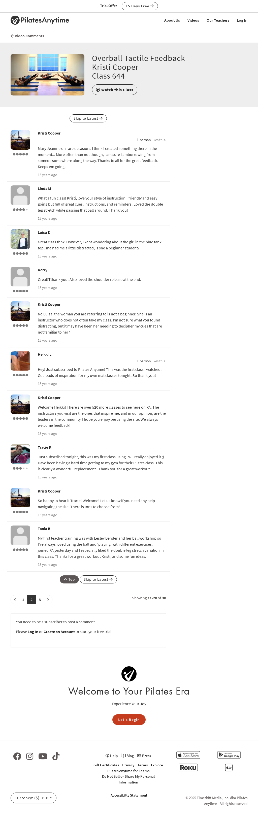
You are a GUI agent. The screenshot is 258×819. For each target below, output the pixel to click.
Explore (157, 765)
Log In (242, 20)
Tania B (44, 528)
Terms (143, 765)
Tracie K (44, 447)
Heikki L (44, 354)
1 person (144, 139)
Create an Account (59, 631)
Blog (127, 755)
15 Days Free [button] (140, 6)
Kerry (42, 269)
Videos (193, 20)
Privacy (128, 765)
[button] (114, 89)
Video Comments (27, 35)
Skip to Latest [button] (88, 118)
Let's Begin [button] (129, 719)
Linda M (44, 188)
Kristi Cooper (49, 133)
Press (144, 755)
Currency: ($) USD (33, 797)
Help (112, 755)
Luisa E (44, 232)
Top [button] (69, 579)
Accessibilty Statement (129, 795)
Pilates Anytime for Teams (128, 770)
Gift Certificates (106, 765)
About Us (172, 20)
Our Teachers (218, 20)
